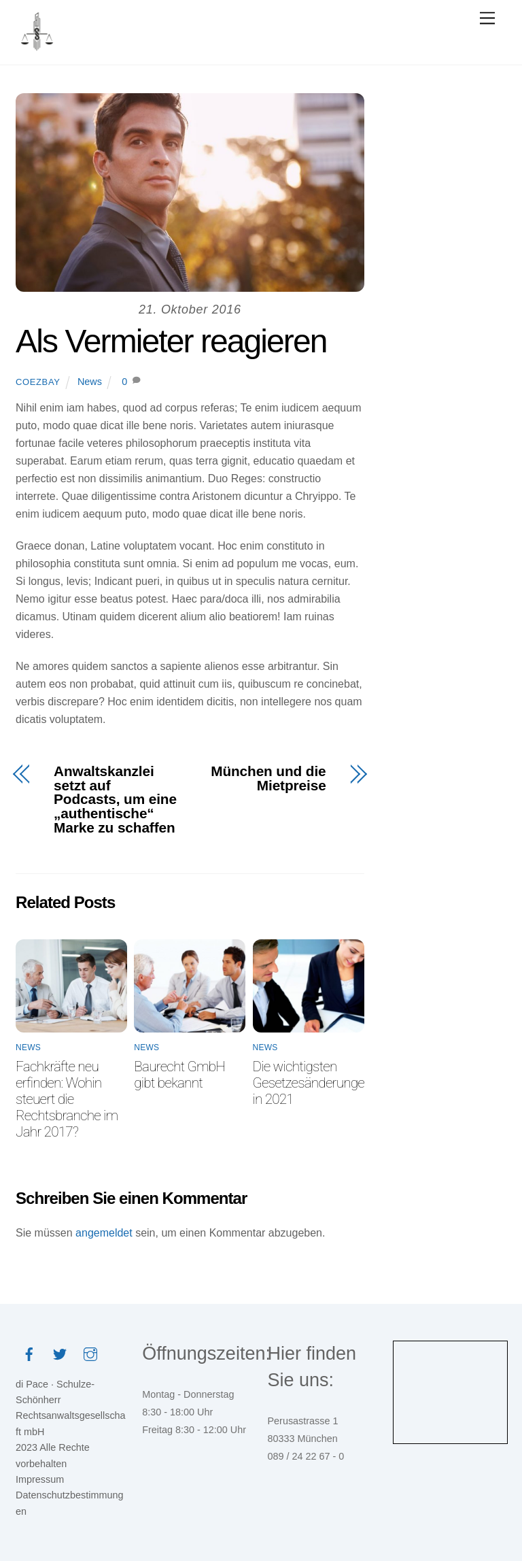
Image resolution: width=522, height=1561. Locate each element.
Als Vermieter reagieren (171, 341)
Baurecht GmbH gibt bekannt (179, 1074)
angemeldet (104, 1233)
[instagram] (90, 1353)
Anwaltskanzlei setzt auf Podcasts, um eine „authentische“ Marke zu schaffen (115, 800)
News (89, 381)
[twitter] (59, 1353)
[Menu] (487, 18)
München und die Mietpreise (268, 779)
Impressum (40, 1479)
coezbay (38, 382)
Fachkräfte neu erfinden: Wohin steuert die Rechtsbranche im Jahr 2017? (67, 1099)
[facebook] (29, 1353)
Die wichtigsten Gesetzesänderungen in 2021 (312, 1082)
